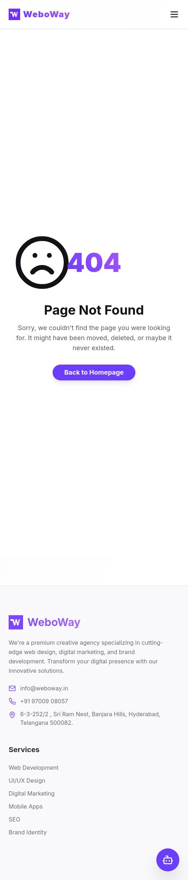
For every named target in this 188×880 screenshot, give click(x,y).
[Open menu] (174, 14)
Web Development (33, 769)
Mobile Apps (26, 807)
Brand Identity (28, 833)
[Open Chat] (167, 859)
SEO (14, 820)
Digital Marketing (32, 794)
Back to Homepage (94, 372)
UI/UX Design (27, 782)
